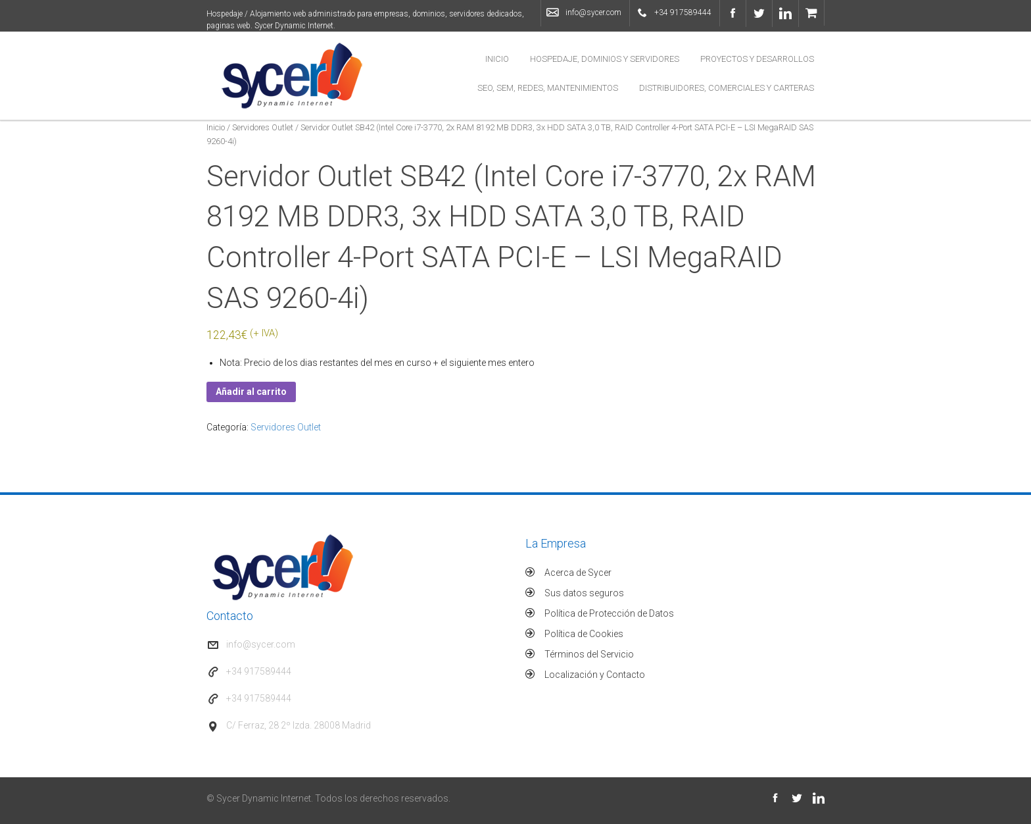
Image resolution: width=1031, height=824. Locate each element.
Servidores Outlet (262, 127)
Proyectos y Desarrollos (757, 59)
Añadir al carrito (251, 391)
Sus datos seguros (584, 593)
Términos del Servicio (589, 654)
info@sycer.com (593, 12)
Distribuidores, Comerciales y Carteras (726, 88)
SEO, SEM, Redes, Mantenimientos (547, 88)
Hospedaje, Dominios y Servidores (604, 59)
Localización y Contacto (594, 674)
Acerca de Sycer (577, 572)
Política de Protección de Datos (609, 613)
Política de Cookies (583, 634)
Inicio (497, 59)
